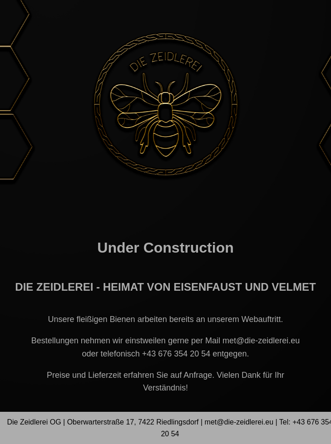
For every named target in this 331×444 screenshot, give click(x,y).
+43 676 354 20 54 (176, 353)
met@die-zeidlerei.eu (261, 340)
